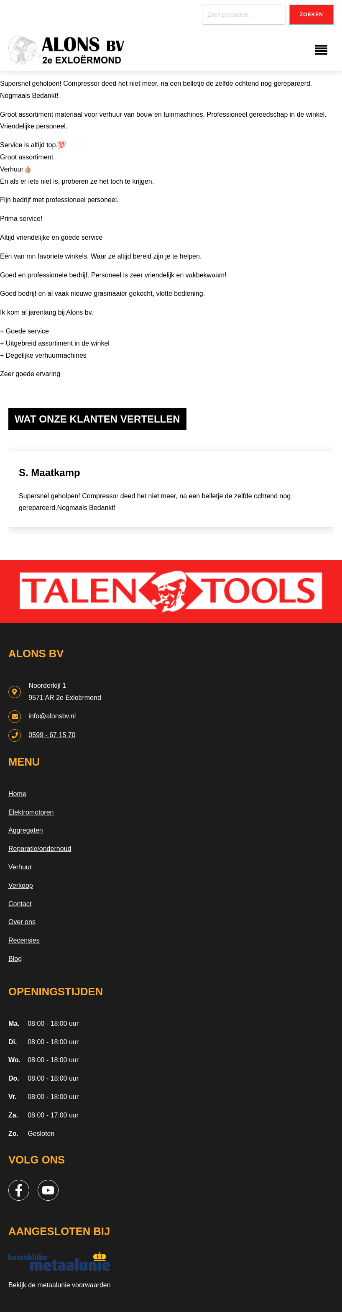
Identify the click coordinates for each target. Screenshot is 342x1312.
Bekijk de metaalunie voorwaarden (59, 1285)
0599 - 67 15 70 (51, 734)
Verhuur (20, 867)
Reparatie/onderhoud (39, 848)
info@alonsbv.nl (52, 716)
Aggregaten (25, 830)
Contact (19, 903)
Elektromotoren (31, 812)
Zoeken (311, 15)
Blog (15, 958)
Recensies (24, 940)
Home (17, 793)
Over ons (22, 921)
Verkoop (20, 885)
